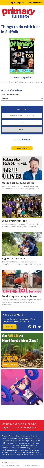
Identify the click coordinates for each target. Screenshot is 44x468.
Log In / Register (17, 3)
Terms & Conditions (10, 462)
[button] (39, 11)
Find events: (22, 109)
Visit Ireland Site (35, 3)
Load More (22, 148)
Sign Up (9, 327)
